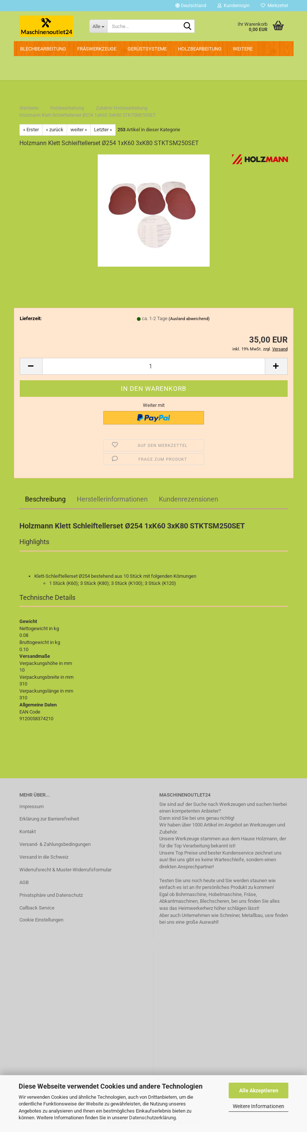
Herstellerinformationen (112, 499)
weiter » (79, 129)
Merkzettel (274, 5)
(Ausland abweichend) (189, 318)
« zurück (54, 129)
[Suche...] (98, 26)
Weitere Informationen (258, 1106)
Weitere (243, 49)
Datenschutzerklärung (152, 1117)
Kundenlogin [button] (233, 5)
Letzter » (103, 129)
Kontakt (27, 831)
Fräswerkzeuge (96, 49)
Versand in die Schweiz (43, 857)
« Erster (31, 129)
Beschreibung (45, 499)
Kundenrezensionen (188, 499)
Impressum (31, 806)
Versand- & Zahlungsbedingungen (55, 844)
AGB (24, 882)
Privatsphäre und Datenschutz (51, 895)
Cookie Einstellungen (41, 920)
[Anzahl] (153, 366)
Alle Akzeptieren (258, 1090)
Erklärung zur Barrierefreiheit (49, 819)
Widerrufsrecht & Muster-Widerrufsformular (65, 869)
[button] (191, 5)
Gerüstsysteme (147, 49)
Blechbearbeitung (43, 49)
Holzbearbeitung (200, 49)
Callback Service (36, 908)
